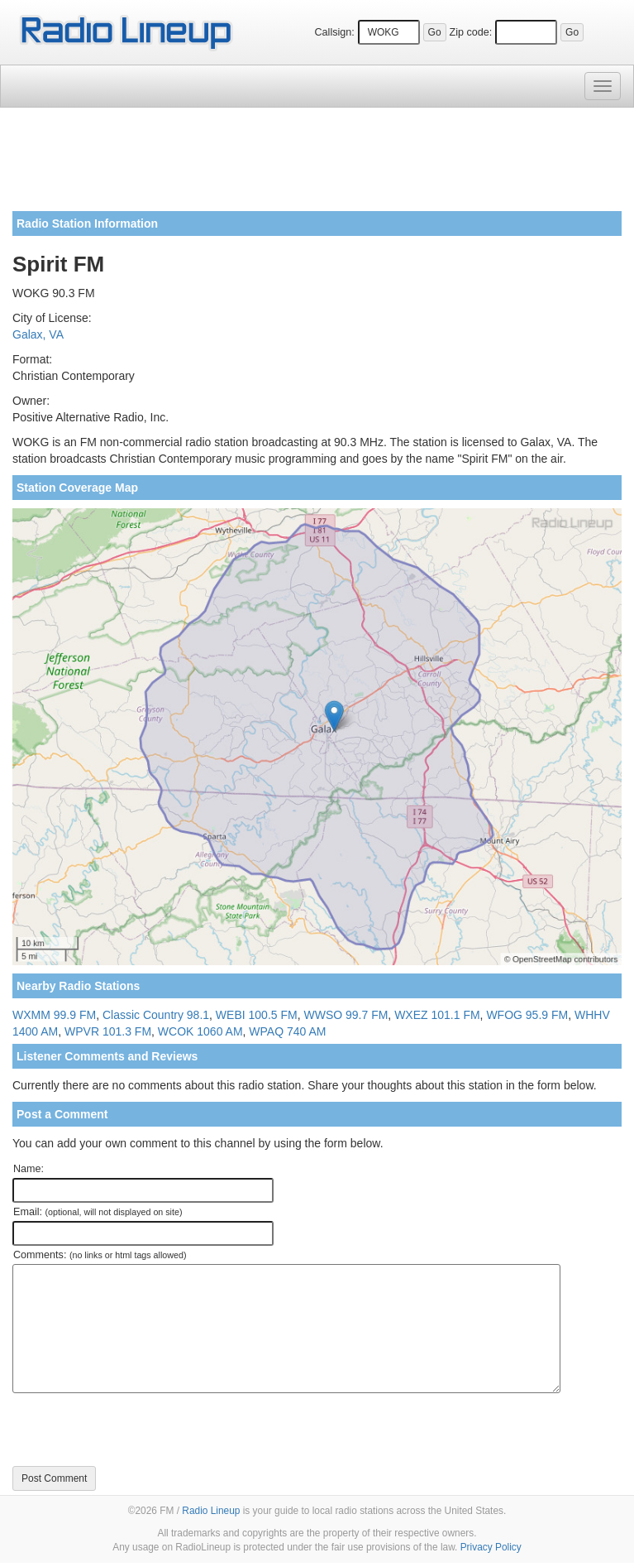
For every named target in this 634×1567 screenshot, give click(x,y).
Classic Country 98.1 (155, 1014)
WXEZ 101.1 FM (436, 1014)
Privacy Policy (491, 1547)
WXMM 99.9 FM (54, 1014)
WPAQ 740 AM (287, 1031)
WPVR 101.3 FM (107, 1031)
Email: (98, 1212)
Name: (28, 1169)
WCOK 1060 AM (200, 1031)
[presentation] (138, 1429)
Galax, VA (38, 334)
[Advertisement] (317, 165)
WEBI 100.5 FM (257, 1014)
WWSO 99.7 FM (345, 1014)
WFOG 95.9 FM (527, 1014)
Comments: (99, 1255)
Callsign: (334, 32)
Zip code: (470, 32)
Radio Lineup (211, 1511)
